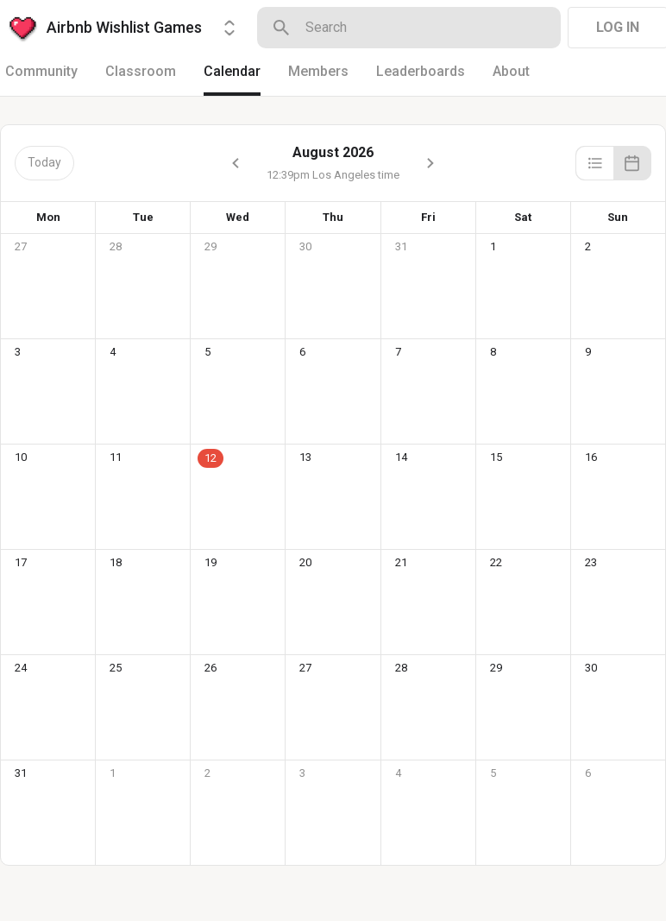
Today (44, 162)
